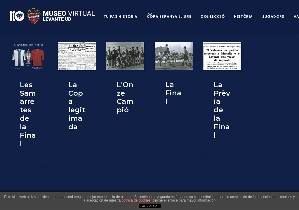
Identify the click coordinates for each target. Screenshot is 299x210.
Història (243, 16)
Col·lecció (213, 16)
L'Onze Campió (125, 97)
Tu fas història (121, 16)
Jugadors (273, 16)
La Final (173, 93)
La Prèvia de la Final (222, 109)
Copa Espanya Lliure (169, 16)
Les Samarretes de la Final (28, 114)
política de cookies (136, 200)
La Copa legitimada (76, 105)
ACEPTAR (149, 206)
